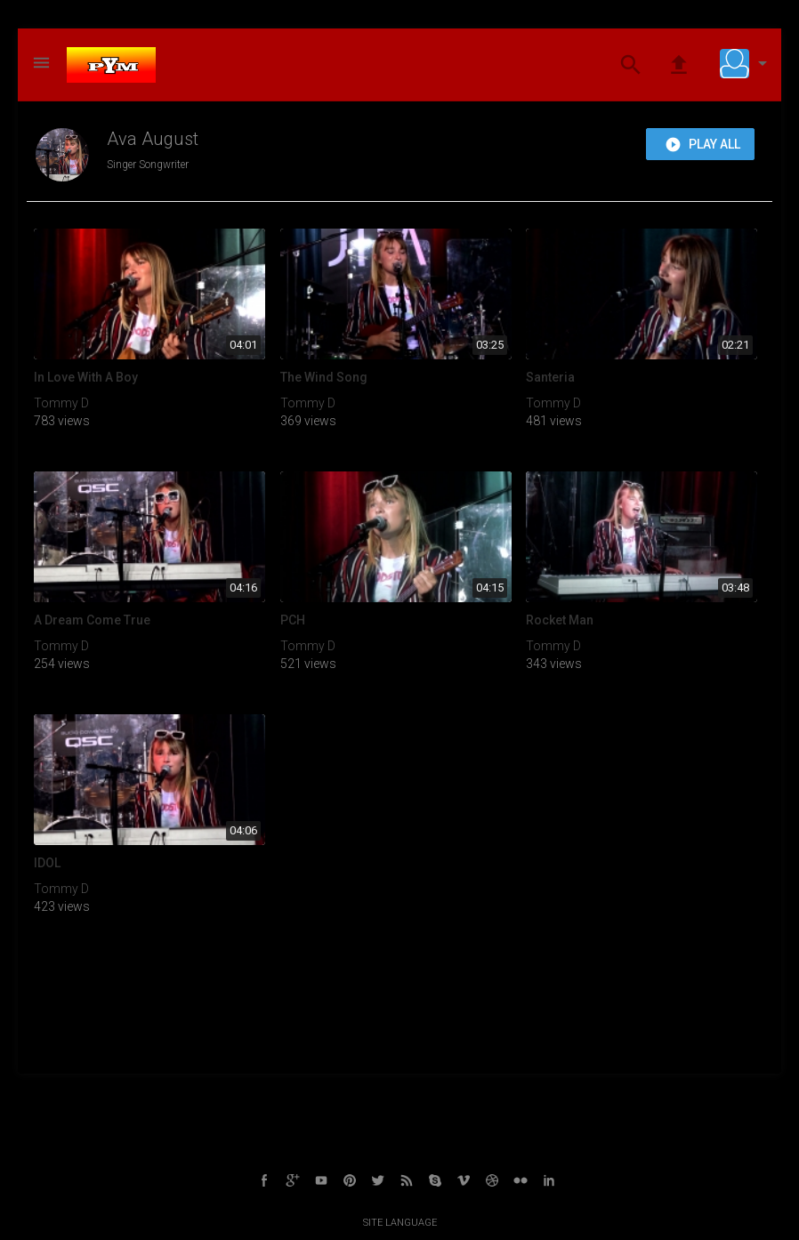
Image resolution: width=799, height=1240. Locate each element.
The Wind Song (323, 377)
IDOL (47, 863)
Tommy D (61, 403)
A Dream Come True (92, 620)
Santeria (550, 377)
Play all (702, 145)
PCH (292, 620)
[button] (747, 63)
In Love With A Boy (86, 377)
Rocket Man (559, 620)
